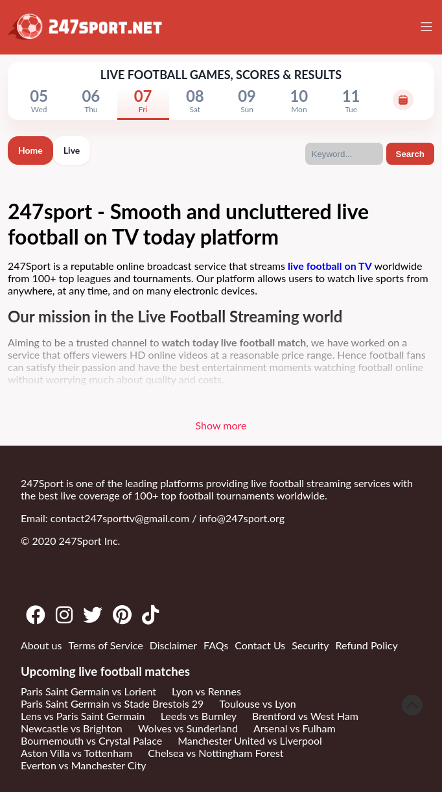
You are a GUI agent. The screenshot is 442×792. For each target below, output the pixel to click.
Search (410, 154)
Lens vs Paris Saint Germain (83, 716)
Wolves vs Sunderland (188, 728)
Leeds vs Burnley (199, 716)
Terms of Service (105, 645)
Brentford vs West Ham (305, 716)
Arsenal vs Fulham (294, 728)
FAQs (216, 645)
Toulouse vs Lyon (257, 703)
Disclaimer (173, 645)
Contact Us (260, 645)
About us (41, 645)
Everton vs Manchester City (83, 765)
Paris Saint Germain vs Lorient (88, 691)
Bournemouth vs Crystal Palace (91, 740)
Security (310, 645)
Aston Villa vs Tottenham (76, 753)
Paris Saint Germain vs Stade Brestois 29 (112, 703)
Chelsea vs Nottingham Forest (215, 753)
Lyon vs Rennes (206, 691)
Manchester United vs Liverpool (250, 740)
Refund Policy (367, 645)
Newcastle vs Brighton (71, 728)
